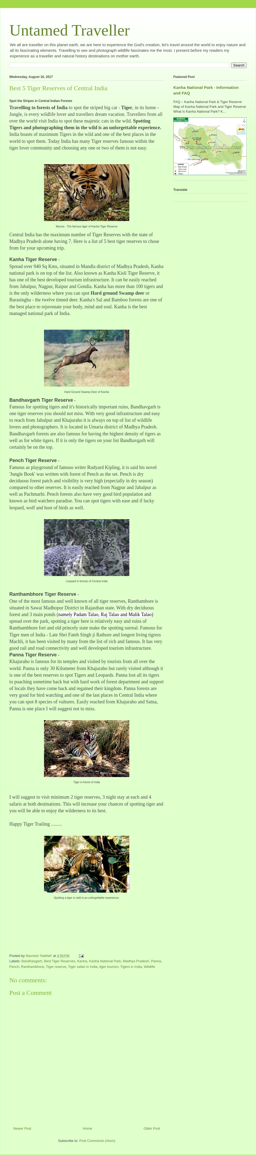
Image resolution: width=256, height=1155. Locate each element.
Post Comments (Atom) (97, 1141)
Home (87, 1128)
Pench (14, 967)
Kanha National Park (105, 961)
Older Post (152, 1128)
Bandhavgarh (32, 961)
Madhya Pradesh (136, 961)
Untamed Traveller (69, 30)
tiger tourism (109, 967)
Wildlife (149, 967)
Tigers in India (131, 967)
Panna (156, 961)
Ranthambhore (32, 967)
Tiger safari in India (82, 967)
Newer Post (22, 1128)
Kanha (82, 961)
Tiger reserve (56, 967)
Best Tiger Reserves (59, 961)
